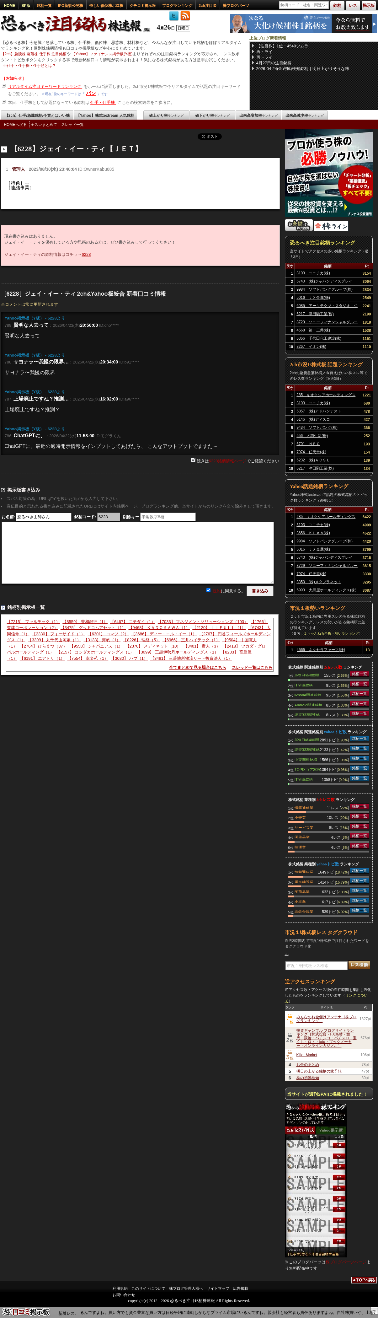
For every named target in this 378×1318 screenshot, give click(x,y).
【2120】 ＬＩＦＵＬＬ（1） (219, 627)
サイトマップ (218, 1288)
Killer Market (306, 1055)
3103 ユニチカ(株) (313, 273)
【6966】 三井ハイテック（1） (191, 639)
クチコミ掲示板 (143, 5)
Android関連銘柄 (308, 704)
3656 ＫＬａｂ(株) (313, 533)
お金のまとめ (307, 1064)
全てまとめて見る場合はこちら (197, 667)
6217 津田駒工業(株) (315, 314)
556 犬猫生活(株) (312, 435)
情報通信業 (304, 807)
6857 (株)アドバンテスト (318, 411)
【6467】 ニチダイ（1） (132, 621)
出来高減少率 (304, 115)
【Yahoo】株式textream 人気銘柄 (105, 115)
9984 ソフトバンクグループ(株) (324, 289)
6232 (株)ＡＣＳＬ (313, 460)
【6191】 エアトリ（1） (42, 658)
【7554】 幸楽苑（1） (88, 658)
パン (91, 93)
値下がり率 (212, 115)
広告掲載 (240, 1288)
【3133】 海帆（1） (102, 639)
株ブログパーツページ (346, 1262)
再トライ (264, 51)
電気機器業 (304, 881)
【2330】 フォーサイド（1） (58, 634)
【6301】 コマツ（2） (108, 634)
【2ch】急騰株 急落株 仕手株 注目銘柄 (34, 54)
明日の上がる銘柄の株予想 (319, 1071)
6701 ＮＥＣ (308, 444)
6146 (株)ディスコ (313, 419)
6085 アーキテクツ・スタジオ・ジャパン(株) (327, 307)
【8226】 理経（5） (141, 639)
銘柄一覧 (44, 5)
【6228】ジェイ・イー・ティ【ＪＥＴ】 (76, 149)
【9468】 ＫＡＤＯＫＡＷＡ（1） (159, 627)
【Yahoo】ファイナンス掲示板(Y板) (102, 54)
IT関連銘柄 (304, 684)
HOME (9, 5)
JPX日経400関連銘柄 (307, 674)
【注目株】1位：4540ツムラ (282, 46)
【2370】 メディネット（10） (153, 646)
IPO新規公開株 (70, 5)
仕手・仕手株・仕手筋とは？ (31, 65)
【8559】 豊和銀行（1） (85, 621)
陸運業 (300, 846)
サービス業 (304, 827)
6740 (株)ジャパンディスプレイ (324, 281)
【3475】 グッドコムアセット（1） (93, 627)
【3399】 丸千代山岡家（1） (54, 639)
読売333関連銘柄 (307, 714)
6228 (86, 254)
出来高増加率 (258, 115)
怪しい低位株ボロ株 (106, 5)
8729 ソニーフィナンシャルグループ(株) (327, 323)
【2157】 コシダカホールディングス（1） (95, 652)
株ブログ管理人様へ (186, 1288)
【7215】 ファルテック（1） (33, 621)
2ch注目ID (207, 5)
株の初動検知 (307, 1078)
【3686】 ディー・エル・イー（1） (164, 634)
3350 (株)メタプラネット (318, 582)
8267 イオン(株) (311, 346)
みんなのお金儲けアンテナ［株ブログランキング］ (326, 1019)
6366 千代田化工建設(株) (318, 338)
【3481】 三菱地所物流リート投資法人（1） (191, 658)
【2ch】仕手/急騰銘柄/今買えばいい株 (37, 115)
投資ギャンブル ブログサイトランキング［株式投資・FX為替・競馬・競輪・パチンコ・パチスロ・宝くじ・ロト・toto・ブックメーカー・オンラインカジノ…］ (326, 1038)
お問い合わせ (124, 1295)
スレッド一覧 (72, 124)
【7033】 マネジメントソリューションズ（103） (203, 621)
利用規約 (120, 1288)
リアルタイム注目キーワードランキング (45, 86)
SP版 (26, 5)
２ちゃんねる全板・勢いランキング (331, 633)
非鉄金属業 (304, 911)
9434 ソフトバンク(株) (317, 427)
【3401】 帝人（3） (202, 646)
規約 (217, 591)
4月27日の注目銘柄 (274, 63)
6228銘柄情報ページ (228, 461)
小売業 (300, 817)
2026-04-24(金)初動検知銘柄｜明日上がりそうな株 (302, 68)
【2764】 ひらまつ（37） (43, 646)
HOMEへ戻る (15, 124)
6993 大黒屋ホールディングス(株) (326, 590)
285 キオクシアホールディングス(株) (325, 396)
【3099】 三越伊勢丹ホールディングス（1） (178, 652)
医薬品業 (302, 836)
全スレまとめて (44, 124)
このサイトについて (148, 1288)
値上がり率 (166, 115)
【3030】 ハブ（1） (129, 658)
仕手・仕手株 (103, 102)
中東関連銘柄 (306, 759)
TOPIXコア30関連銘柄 (308, 769)
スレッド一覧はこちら (252, 667)
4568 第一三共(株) (313, 330)
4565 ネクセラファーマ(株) (321, 650)
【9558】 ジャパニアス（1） (96, 646)
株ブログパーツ (236, 5)
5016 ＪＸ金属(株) (313, 297)
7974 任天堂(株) (311, 452)
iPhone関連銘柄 (308, 694)
